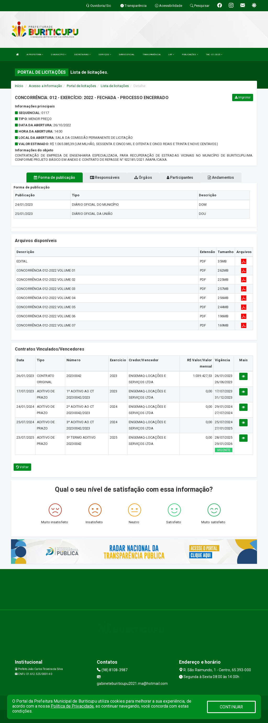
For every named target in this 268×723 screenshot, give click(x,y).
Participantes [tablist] (180, 177)
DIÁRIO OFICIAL (127, 54)
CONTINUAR (231, 706)
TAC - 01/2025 (214, 54)
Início (19, 86)
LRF (171, 54)
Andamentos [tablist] (221, 177)
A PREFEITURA (35, 54)
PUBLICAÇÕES (190, 54)
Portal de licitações (81, 86)
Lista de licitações (115, 86)
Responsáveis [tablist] (105, 177)
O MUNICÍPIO (58, 54)
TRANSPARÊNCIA (151, 54)
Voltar (22, 467)
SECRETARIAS (82, 54)
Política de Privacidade (72, 706)
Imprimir (242, 97)
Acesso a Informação (45, 86)
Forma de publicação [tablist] (54, 177)
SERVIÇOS (104, 54)
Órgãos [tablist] (143, 177)
